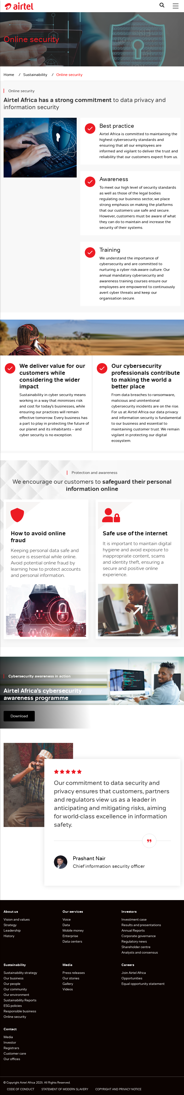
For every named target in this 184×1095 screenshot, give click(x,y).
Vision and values (17, 919)
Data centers (72, 941)
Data (66, 925)
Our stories (71, 978)
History (9, 936)
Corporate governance (138, 936)
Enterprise (70, 936)
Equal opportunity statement (143, 984)
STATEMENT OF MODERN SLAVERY (64, 1089)
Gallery (68, 984)
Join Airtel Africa (133, 973)
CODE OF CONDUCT (20, 1089)
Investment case (134, 919)
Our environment (17, 995)
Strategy (10, 925)
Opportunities (131, 978)
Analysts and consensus (139, 952)
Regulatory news (134, 941)
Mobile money (73, 930)
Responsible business (20, 1011)
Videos (68, 989)
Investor (10, 1042)
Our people (12, 984)
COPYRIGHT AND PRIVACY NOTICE (118, 1089)
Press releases (74, 973)
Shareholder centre (135, 947)
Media (8, 1037)
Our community (16, 989)
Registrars (11, 1048)
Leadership (12, 930)
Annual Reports (133, 930)
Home (9, 74)
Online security (15, 1017)
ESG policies (13, 1006)
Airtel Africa (27, 1082)
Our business (14, 978)
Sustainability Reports (20, 1000)
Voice (67, 919)
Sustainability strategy (20, 973)
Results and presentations (141, 925)
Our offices (12, 1059)
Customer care (15, 1053)
